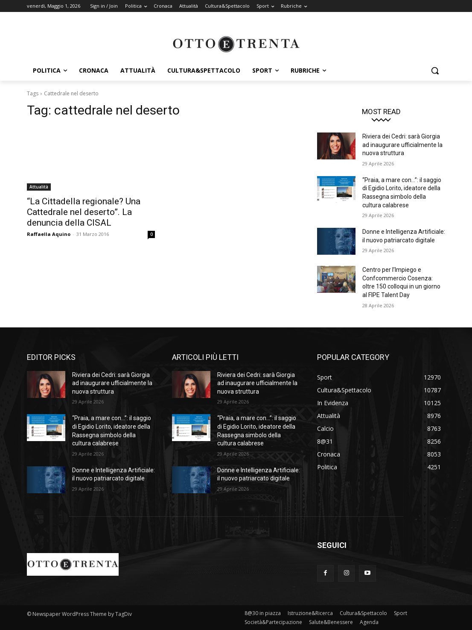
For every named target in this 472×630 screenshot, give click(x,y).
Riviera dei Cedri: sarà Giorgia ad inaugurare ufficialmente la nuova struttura (402, 144)
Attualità (38, 187)
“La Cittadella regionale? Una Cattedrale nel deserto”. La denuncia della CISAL (83, 212)
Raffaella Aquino (48, 234)
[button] (435, 70)
